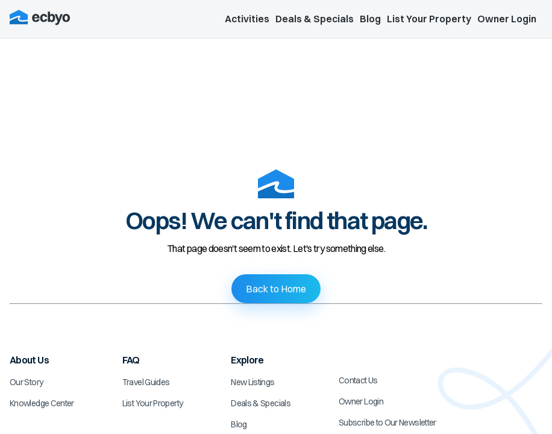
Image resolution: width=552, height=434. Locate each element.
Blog (370, 19)
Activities (247, 19)
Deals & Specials (314, 19)
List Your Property (429, 19)
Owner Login (506, 19)
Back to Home (276, 289)
